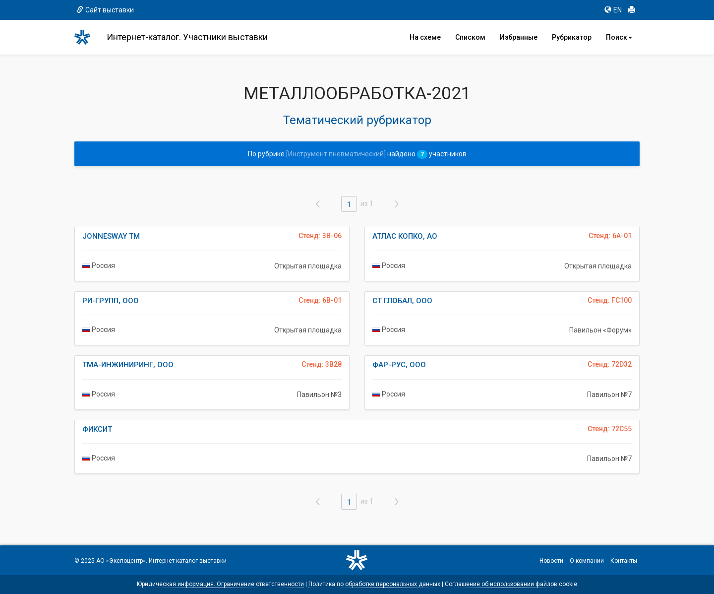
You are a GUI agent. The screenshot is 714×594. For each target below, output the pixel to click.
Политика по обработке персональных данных (374, 584)
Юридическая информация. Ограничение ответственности (220, 584)
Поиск (619, 37)
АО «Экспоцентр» (121, 560)
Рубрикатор (572, 37)
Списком (470, 37)
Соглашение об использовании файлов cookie (511, 584)
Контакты (623, 560)
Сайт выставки (105, 10)
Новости (551, 560)
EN (613, 10)
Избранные (518, 37)
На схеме (425, 37)
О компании (587, 560)
